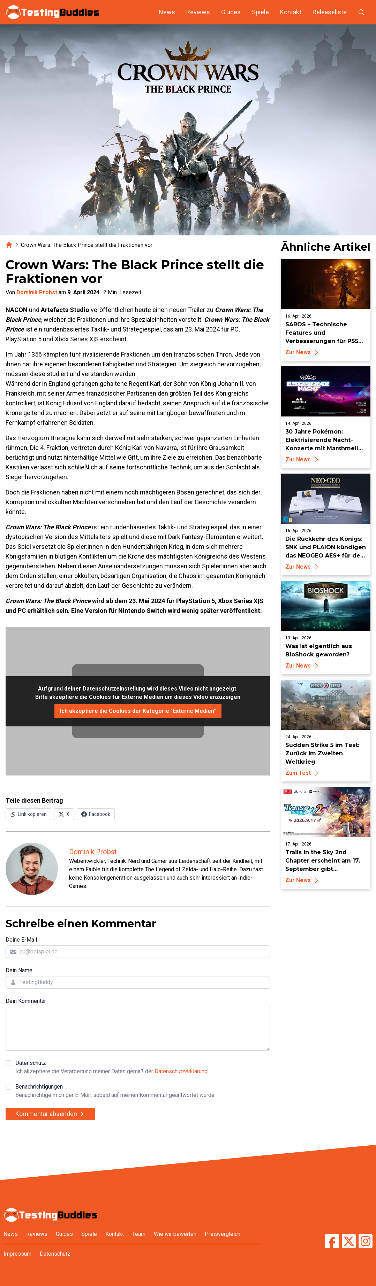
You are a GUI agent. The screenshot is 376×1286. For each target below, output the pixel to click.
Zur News (303, 352)
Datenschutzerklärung (181, 1071)
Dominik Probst (36, 292)
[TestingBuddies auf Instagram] (366, 1241)
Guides (231, 12)
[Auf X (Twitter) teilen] (64, 814)
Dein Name (19, 970)
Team (138, 1234)
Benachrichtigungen (115, 1091)
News (167, 12)
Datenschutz (112, 1068)
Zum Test (303, 773)
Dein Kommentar (26, 1001)
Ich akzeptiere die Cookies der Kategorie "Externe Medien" (138, 711)
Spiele (260, 12)
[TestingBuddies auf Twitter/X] (349, 1241)
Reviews (198, 12)
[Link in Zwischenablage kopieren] (28, 814)
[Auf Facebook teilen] (96, 814)
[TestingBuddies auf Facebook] (332, 1241)
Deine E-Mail (21, 939)
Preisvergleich (222, 1234)
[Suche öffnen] (361, 12)
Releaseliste (330, 12)
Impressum (17, 1253)
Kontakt (290, 12)
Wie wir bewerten (175, 1234)
